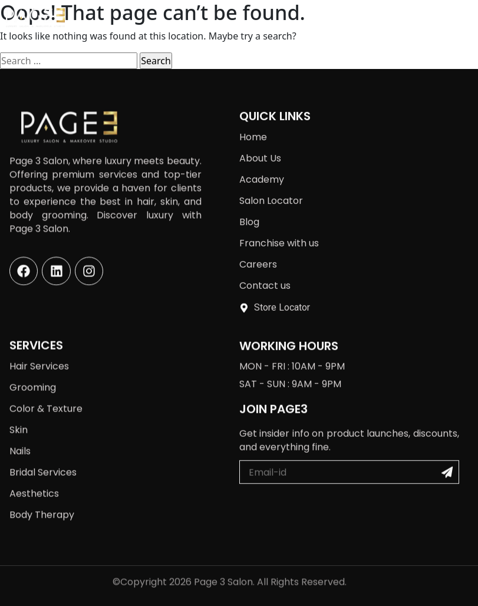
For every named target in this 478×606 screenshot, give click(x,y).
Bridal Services (43, 462)
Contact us (265, 274)
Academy (261, 168)
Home (253, 126)
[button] (454, 17)
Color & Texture (46, 398)
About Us (260, 147)
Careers (258, 253)
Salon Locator (271, 189)
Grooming (32, 377)
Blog (249, 211)
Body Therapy (41, 504)
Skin (18, 419)
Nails (20, 440)
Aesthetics (34, 483)
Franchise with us (279, 232)
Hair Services (39, 356)
